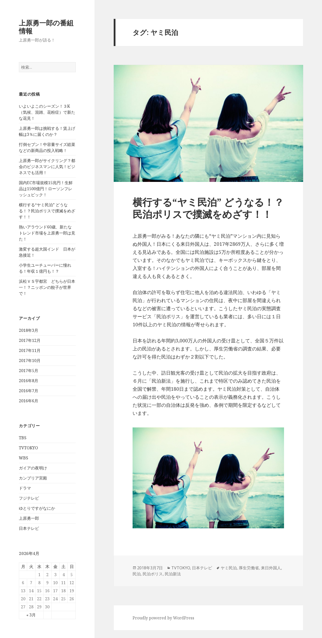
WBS (23, 458)
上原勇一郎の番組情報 (46, 26)
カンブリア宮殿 (33, 478)
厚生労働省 (249, 568)
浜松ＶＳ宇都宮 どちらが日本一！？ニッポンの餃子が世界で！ (47, 287)
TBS (22, 438)
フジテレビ (29, 498)
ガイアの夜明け (33, 468)
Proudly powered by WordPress (163, 618)
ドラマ (25, 488)
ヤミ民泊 (229, 568)
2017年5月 (28, 370)
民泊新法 (173, 574)
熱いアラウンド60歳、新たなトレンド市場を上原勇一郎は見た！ (47, 233)
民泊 (137, 574)
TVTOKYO (28, 448)
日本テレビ (29, 528)
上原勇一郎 (29, 518)
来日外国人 (271, 568)
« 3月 (31, 615)
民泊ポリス (153, 574)
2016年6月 (28, 401)
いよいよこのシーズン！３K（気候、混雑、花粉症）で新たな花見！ (47, 112)
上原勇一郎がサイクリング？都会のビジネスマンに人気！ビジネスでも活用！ (47, 166)
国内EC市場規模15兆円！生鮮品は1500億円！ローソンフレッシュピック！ (46, 188)
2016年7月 (28, 390)
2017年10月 (30, 360)
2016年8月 (28, 380)
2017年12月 (30, 340)
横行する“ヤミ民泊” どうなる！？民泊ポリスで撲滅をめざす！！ (47, 211)
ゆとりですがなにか (37, 508)
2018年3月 (28, 330)
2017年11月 (30, 350)
